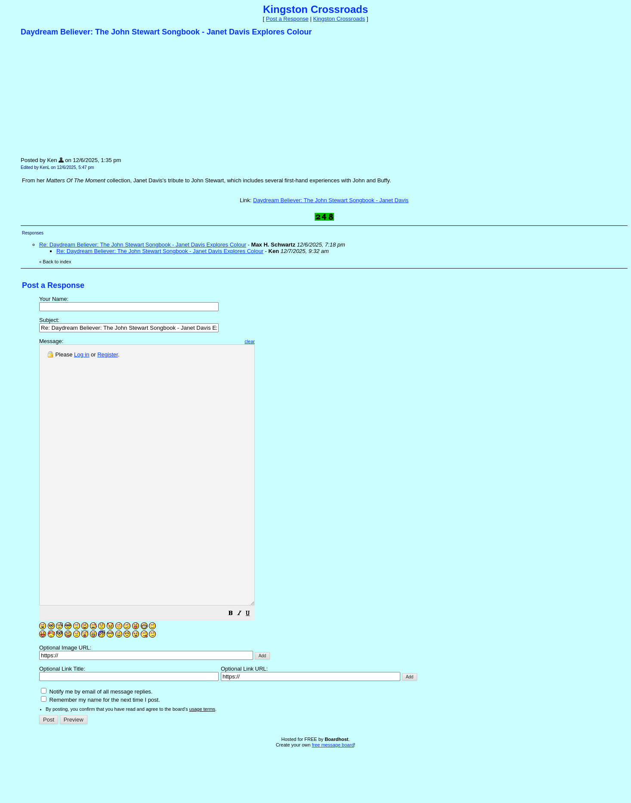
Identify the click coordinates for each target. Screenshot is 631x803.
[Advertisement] (85, 96)
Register (107, 354)
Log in (81, 354)
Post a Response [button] (287, 19)
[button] (256, 666)
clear (275, 341)
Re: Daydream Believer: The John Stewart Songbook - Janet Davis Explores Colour (142, 244)
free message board (333, 796)
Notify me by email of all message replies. (96, 743)
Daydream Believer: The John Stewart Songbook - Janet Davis (330, 200)
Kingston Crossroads (339, 19)
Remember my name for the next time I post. (100, 751)
